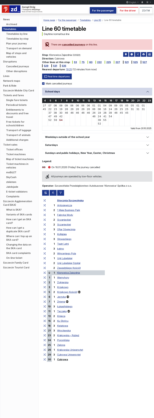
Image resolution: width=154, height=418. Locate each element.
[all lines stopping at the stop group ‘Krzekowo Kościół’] (44, 292)
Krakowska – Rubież (68, 335)
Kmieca (61, 316)
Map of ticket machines (20, 159)
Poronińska (63, 340)
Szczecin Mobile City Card (18, 90)
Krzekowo (62, 287)
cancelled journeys (73, 44)
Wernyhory (63, 277)
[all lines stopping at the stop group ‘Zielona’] (44, 345)
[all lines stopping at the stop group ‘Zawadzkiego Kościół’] (44, 267)
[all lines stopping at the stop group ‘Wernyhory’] (44, 277)
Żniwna (61, 301)
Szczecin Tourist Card (16, 267)
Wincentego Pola (66, 253)
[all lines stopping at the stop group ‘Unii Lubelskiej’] (44, 258)
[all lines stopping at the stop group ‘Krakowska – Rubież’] (44, 335)
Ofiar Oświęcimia (66, 229)
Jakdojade (12, 186)
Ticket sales (10, 144)
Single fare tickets (17, 100)
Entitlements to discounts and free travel (17, 113)
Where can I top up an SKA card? (19, 238)
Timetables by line (17, 33)
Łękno (60, 248)
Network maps (11, 80)
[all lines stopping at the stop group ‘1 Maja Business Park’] (44, 210)
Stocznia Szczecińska (70, 200)
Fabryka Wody (65, 214)
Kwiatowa (62, 325)
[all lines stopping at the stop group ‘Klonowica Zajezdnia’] (44, 272)
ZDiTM (146, 10)
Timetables (9, 29)
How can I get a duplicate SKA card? (18, 229)
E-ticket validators (17, 191)
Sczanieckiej (64, 219)
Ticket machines (16, 154)
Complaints (12, 196)
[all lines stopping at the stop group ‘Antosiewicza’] (44, 205)
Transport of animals (18, 135)
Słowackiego (64, 239)
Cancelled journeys (17, 66)
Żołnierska (62, 282)
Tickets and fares (13, 95)
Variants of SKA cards (19, 214)
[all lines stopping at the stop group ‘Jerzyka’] (44, 296)
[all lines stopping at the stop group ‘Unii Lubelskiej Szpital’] (44, 263)
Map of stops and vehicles (16, 55)
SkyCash (11, 177)
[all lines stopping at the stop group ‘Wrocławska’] (44, 330)
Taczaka (62, 311)
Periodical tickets (16, 104)
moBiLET (11, 172)
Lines (6, 76)
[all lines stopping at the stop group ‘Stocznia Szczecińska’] (44, 200)
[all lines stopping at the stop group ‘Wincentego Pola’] (44, 253)
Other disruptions (16, 71)
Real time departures (57, 76)
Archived (11, 24)
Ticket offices (14, 149)
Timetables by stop (17, 38)
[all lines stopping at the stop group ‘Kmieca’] (44, 316)
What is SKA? (14, 209)
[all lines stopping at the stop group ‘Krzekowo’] (44, 287)
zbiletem (11, 181)
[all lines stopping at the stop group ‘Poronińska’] (44, 340)
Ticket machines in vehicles (17, 165)
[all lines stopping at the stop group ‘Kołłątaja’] (44, 234)
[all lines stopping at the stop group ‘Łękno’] (44, 248)
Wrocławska (64, 330)
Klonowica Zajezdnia (68, 272)
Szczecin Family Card (15, 262)
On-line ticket (14, 257)
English (131, 2)
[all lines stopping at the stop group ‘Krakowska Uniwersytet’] (44, 349)
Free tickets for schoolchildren (15, 123)
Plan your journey (16, 43)
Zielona (61, 345)
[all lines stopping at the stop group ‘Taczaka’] (44, 311)
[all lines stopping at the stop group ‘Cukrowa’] (44, 359)
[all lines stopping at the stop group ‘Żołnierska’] (44, 282)
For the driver (128, 10)
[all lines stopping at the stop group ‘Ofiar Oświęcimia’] (44, 229)
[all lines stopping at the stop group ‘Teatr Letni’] (44, 243)
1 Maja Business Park (68, 210)
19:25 (69, 69)
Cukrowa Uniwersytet (69, 354)
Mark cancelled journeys (59, 83)
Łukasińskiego (64, 306)
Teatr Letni (63, 243)
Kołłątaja (62, 234)
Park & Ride (9, 85)
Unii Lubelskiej (64, 258)
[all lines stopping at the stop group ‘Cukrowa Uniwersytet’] (44, 354)
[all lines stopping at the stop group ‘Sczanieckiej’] (44, 219)
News (6, 19)
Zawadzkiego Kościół (69, 267)
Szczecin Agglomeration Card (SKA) (17, 203)
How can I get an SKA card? (18, 221)
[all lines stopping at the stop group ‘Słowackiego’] (44, 239)
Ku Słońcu (62, 320)
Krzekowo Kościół (67, 292)
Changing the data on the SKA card (18, 246)
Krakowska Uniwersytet (70, 349)
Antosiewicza (64, 205)
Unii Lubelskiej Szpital (68, 263)
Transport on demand (19, 48)
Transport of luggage (18, 130)
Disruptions (10, 61)
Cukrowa (62, 359)
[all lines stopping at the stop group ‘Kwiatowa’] (44, 325)
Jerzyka (61, 296)
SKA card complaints (18, 253)
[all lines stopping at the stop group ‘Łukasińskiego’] (44, 306)
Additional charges (17, 139)
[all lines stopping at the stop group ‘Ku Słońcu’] (44, 320)
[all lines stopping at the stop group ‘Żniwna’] (44, 301)
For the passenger (103, 10)
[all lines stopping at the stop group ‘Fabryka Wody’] (44, 214)
